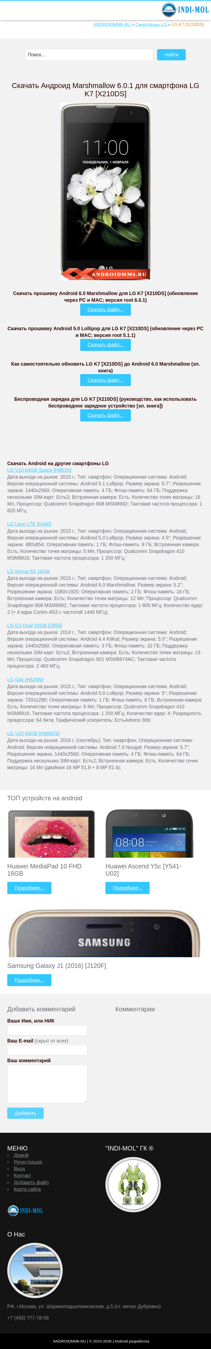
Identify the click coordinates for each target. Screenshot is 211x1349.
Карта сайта (27, 1189)
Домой (21, 1155)
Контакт (22, 1175)
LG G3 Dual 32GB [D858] (34, 625)
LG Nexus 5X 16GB (28, 571)
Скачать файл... (105, 309)
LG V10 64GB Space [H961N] (39, 470)
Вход (19, 1168)
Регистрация (28, 1162)
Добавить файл (31, 1182)
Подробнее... (29, 888)
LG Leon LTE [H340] (29, 524)
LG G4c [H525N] (25, 679)
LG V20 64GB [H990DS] (33, 733)
